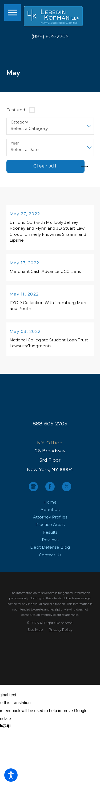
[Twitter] (66, 490)
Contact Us (50, 558)
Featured (15, 109)
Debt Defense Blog (50, 550)
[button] (11, 775)
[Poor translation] (6, 730)
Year (15, 143)
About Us (50, 513)
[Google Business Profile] (33, 490)
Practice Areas (50, 528)
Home (50, 505)
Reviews (50, 543)
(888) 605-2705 (50, 36)
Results (50, 535)
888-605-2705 (50, 427)
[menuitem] (50, 505)
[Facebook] (50, 490)
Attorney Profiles (50, 520)
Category (19, 122)
